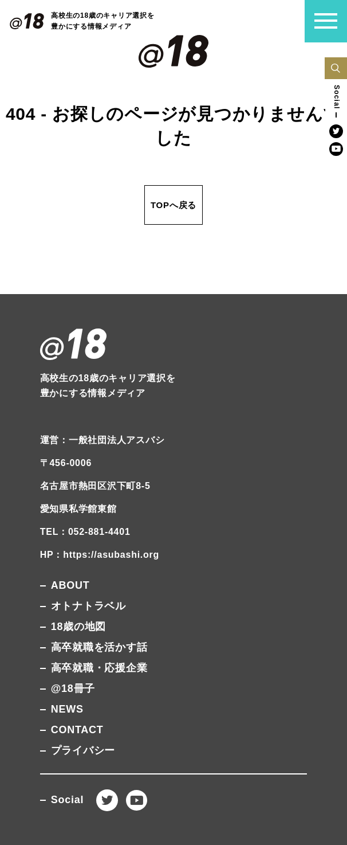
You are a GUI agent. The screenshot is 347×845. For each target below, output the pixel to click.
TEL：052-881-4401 (85, 532)
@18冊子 (73, 688)
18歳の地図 (79, 626)
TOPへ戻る (173, 205)
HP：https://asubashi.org (99, 555)
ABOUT (70, 585)
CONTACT (77, 730)
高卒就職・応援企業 (99, 668)
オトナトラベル (88, 606)
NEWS (67, 709)
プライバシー (83, 750)
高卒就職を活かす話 (99, 647)
